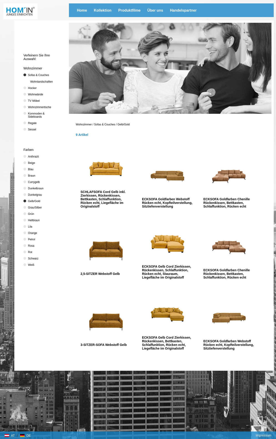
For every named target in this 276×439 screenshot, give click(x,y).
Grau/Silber (35, 207)
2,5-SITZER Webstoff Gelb (100, 274)
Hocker (32, 88)
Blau (30, 169)
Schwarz (33, 258)
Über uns (155, 10)
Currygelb (34, 182)
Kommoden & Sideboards (36, 115)
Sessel (32, 129)
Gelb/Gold (123, 124)
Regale (32, 123)
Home (82, 10)
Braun (31, 175)
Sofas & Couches (104, 124)
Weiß (31, 264)
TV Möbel (34, 100)
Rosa (31, 245)
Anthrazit (33, 156)
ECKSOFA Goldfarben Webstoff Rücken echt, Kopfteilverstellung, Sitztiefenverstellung (167, 202)
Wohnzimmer (84, 124)
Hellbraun (34, 220)
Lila (30, 226)
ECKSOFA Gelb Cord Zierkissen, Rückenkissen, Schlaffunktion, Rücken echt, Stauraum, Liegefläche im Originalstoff (166, 272)
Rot (30, 252)
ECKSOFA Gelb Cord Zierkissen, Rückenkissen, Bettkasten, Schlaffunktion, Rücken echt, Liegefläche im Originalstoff (166, 343)
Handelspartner (183, 10)
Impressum (263, 435)
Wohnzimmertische (39, 107)
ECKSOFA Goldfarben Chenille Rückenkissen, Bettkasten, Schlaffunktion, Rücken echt (226, 202)
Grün (31, 214)
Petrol (31, 239)
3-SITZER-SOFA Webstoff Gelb (104, 345)
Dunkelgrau (35, 194)
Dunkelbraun (35, 188)
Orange (32, 233)
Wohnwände (35, 94)
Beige (31, 163)
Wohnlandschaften (41, 81)
